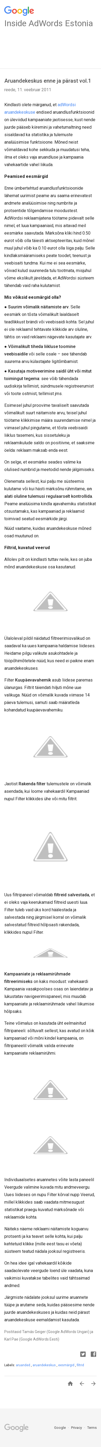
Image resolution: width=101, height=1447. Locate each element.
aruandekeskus (45, 1365)
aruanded (23, 1365)
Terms (92, 1428)
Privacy (77, 1428)
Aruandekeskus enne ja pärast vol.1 (47, 81)
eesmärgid (66, 1365)
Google (60, 1428)
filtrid (80, 1365)
